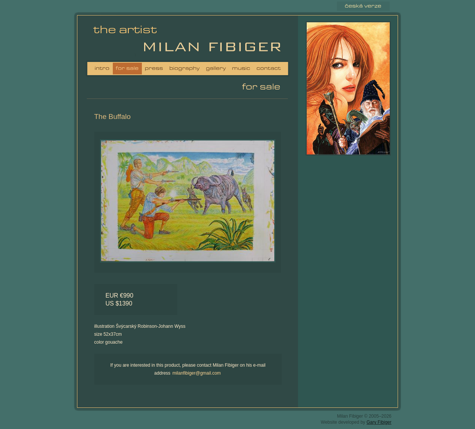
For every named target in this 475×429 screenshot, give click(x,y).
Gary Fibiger (378, 422)
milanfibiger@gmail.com (196, 373)
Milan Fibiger (127, 39)
